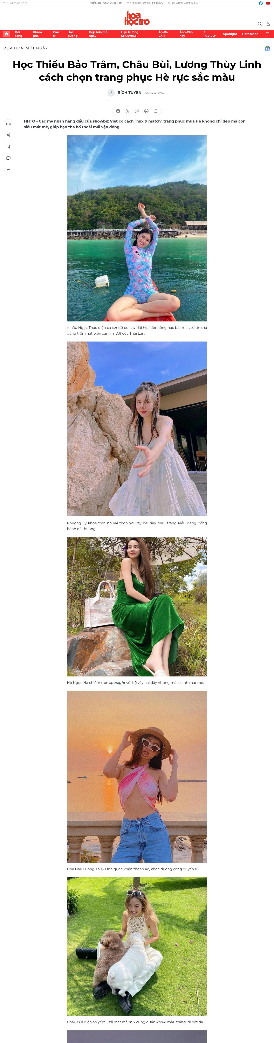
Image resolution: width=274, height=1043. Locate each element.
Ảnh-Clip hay (186, 34)
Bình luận (8, 158)
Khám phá (37, 34)
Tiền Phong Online (106, 3)
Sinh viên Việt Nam (183, 3)
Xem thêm (267, 34)
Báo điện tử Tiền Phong (137, 18)
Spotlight (230, 34)
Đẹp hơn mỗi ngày (98, 34)
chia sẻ (118, 111)
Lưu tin (8, 146)
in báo (146, 111)
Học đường (72, 34)
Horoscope (250, 34)
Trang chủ (6, 34)
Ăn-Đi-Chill (163, 34)
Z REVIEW (210, 34)
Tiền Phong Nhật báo (145, 3)
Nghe (8, 123)
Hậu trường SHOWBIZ (129, 34)
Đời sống (18, 34)
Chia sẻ (8, 135)
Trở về (8, 169)
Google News (267, 48)
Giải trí (56, 34)
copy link (137, 111)
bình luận (155, 111)
